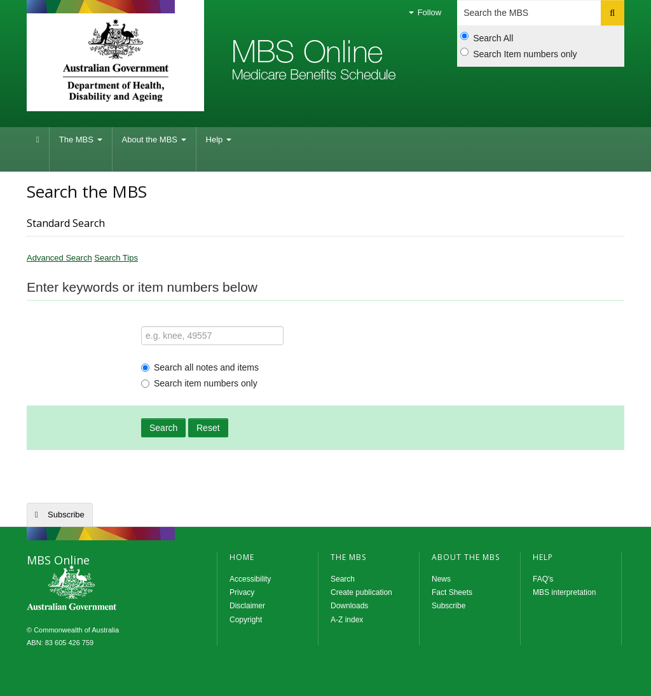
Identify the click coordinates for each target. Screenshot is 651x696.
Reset (208, 428)
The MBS (80, 139)
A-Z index (347, 619)
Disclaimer (247, 605)
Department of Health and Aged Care (115, 60)
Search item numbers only (199, 383)
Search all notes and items (200, 367)
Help (218, 139)
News (441, 579)
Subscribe (66, 514)
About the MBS (154, 139)
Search (163, 428)
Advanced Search (59, 258)
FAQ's (543, 579)
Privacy (242, 592)
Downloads (349, 605)
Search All (486, 37)
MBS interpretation (564, 592)
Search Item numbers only (518, 53)
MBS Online (106, 589)
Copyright (246, 619)
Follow (425, 12)
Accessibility (250, 579)
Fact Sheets (452, 592)
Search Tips (116, 258)
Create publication (361, 592)
